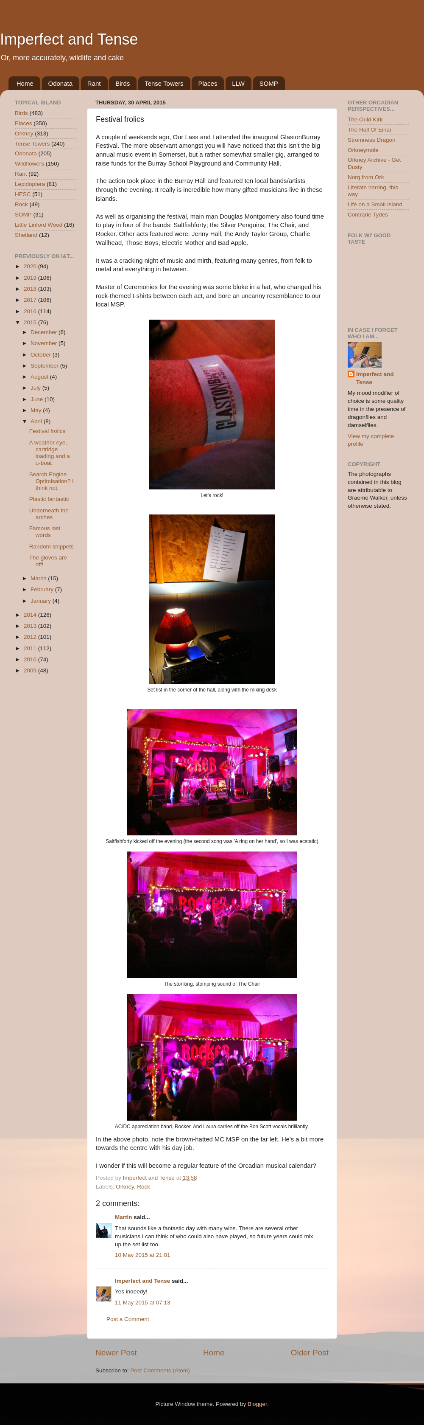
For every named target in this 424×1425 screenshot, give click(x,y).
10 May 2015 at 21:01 (142, 1255)
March (39, 578)
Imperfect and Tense (69, 39)
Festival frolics (47, 431)
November (45, 343)
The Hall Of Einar (370, 129)
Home (25, 83)
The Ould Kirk (365, 119)
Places (207, 83)
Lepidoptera (30, 184)
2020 (31, 266)
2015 (31, 322)
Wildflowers (29, 163)
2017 (31, 300)
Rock (143, 1186)
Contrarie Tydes (368, 214)
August (40, 377)
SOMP (268, 83)
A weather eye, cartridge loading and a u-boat (49, 453)
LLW (238, 83)
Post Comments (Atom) (160, 1370)
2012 (31, 637)
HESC (23, 194)
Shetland (26, 235)
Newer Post (116, 1352)
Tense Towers (164, 83)
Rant (94, 83)
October (42, 354)
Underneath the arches (49, 513)
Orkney (125, 1186)
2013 (31, 626)
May (37, 410)
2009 (31, 670)
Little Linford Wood (38, 225)
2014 (31, 615)
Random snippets (51, 546)
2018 (31, 289)
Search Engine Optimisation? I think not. (51, 481)
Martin (123, 1217)
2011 (31, 648)
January (42, 601)
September (45, 366)
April (37, 421)
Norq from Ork (366, 177)
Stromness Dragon (372, 140)
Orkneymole (363, 150)
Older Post (310, 1352)
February (43, 589)
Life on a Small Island (375, 204)
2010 (31, 659)
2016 (31, 311)
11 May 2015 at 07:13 (142, 1302)
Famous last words (45, 531)
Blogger (257, 1404)
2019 (31, 278)
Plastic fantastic (49, 499)
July (36, 388)
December (45, 332)
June (38, 399)
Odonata (60, 83)
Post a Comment (127, 1319)
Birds (122, 83)
